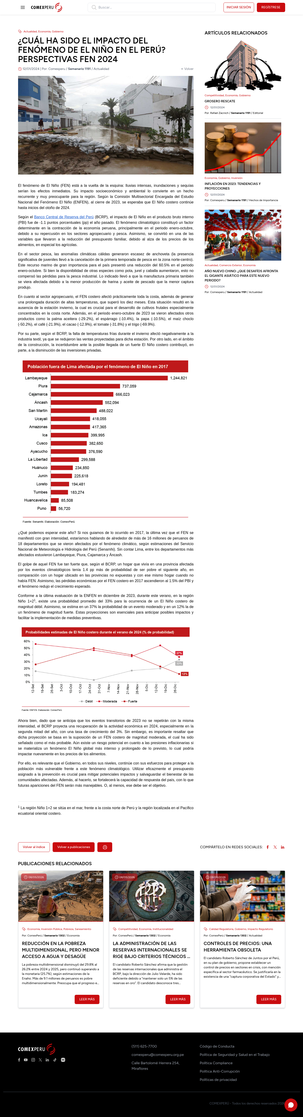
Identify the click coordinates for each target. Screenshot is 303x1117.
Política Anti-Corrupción (220, 1071)
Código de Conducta (217, 1046)
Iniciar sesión (238, 7)
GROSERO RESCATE (220, 101)
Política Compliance (216, 1063)
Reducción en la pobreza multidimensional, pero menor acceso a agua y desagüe (60, 950)
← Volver (187, 69)
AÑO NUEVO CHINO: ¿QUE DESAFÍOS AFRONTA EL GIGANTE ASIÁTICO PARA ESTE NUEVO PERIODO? (241, 275)
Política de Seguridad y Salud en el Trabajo (235, 1054)
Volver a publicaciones (73, 847)
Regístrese (271, 7)
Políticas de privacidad (218, 1079)
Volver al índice (34, 847)
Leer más (87, 999)
